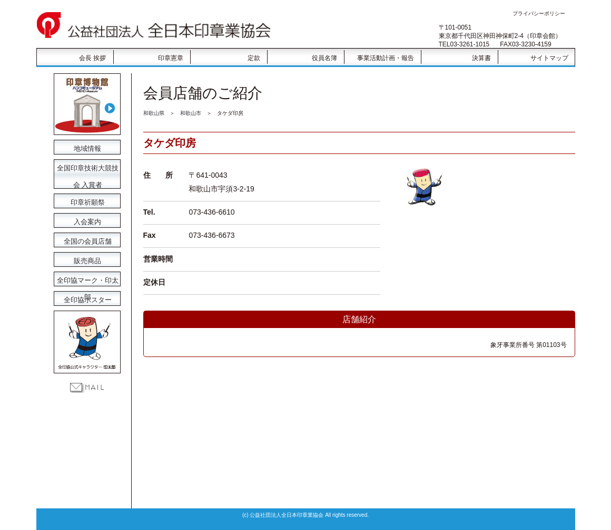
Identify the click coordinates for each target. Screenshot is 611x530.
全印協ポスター (87, 299)
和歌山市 (190, 113)
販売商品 (87, 260)
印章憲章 (170, 58)
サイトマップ (549, 58)
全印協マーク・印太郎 (87, 279)
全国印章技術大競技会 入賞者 (87, 169)
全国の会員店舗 (87, 240)
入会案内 (87, 221)
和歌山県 (153, 113)
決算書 (481, 58)
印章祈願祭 (87, 201)
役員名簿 (324, 58)
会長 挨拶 (92, 58)
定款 (254, 58)
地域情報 (87, 147)
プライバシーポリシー (539, 13)
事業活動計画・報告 (385, 58)
